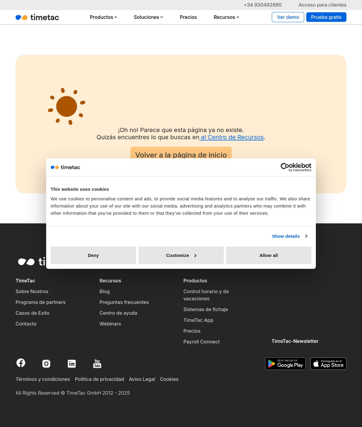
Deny (93, 255)
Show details (286, 236)
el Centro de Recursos (231, 137)
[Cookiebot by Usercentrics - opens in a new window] (285, 167)
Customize (181, 255)
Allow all (269, 255)
